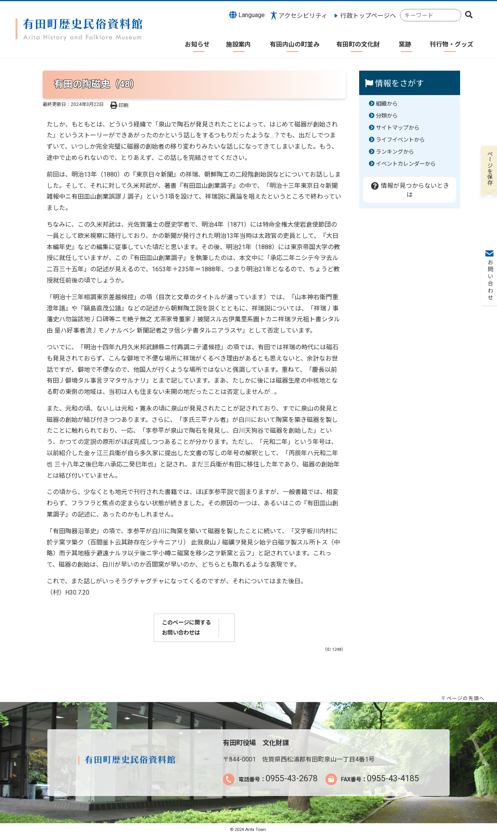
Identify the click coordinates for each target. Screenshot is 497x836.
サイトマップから (397, 128)
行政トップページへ (368, 15)
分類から (387, 116)
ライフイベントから (400, 140)
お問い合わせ (489, 117)
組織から (387, 104)
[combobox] (430, 15)
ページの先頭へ (466, 698)
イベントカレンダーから (406, 164)
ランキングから (395, 152)
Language (247, 15)
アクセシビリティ (302, 15)
